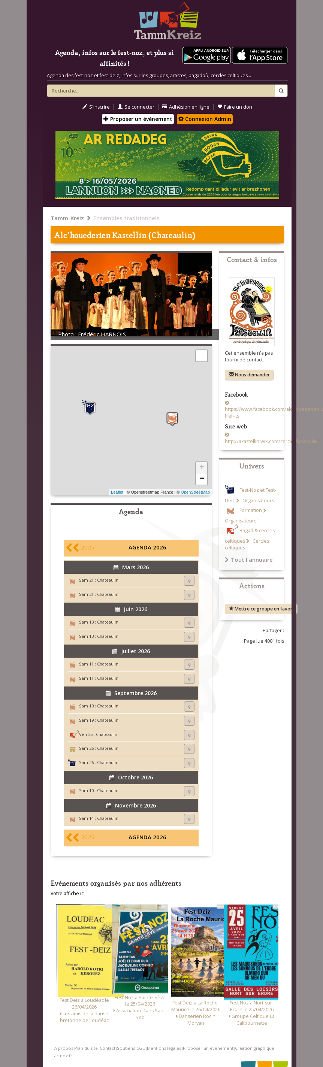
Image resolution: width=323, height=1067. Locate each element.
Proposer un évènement (137, 118)
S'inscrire (96, 107)
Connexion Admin (204, 118)
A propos (63, 1048)
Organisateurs (257, 500)
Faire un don (234, 107)
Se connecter (136, 107)
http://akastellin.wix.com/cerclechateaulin (271, 441)
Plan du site (86, 1048)
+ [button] (201, 467)
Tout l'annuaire (249, 559)
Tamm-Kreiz (67, 218)
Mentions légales (164, 1048)
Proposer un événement (208, 1048)
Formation (250, 510)
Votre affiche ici (68, 893)
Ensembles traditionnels (126, 218)
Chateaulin (107, 580)
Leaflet (117, 492)
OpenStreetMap (195, 492)
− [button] (201, 479)
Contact (107, 1048)
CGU (140, 1048)
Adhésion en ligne (185, 107)
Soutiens (126, 1048)
